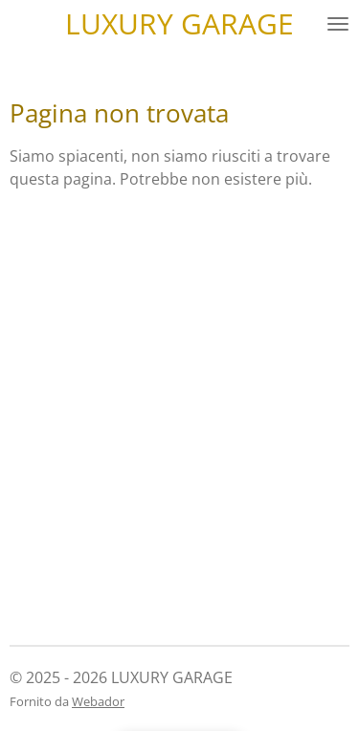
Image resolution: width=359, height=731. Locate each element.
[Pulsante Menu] (338, 24)
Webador (98, 701)
